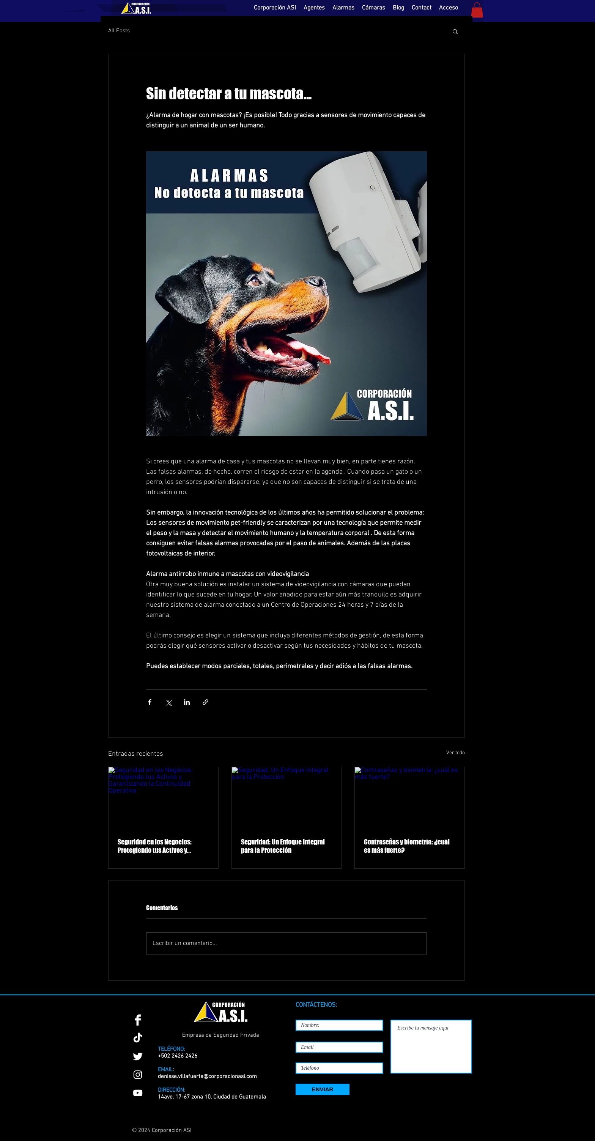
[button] (477, 10)
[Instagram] (137, 1074)
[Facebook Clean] (137, 1020)
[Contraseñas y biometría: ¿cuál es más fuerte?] (409, 798)
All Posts (119, 30)
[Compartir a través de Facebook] (149, 702)
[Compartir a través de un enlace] (205, 702)
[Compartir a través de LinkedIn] (186, 702)
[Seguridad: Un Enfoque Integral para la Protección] (287, 798)
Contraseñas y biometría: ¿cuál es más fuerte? (407, 846)
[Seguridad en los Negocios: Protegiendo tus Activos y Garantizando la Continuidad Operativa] (163, 798)
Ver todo (455, 753)
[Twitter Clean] (137, 1056)
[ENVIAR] (322, 1089)
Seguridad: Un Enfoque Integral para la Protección (283, 846)
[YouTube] (137, 1093)
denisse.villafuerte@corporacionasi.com (207, 1076)
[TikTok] (137, 1038)
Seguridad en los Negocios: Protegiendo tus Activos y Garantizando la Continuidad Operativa (156, 846)
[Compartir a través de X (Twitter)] (168, 702)
